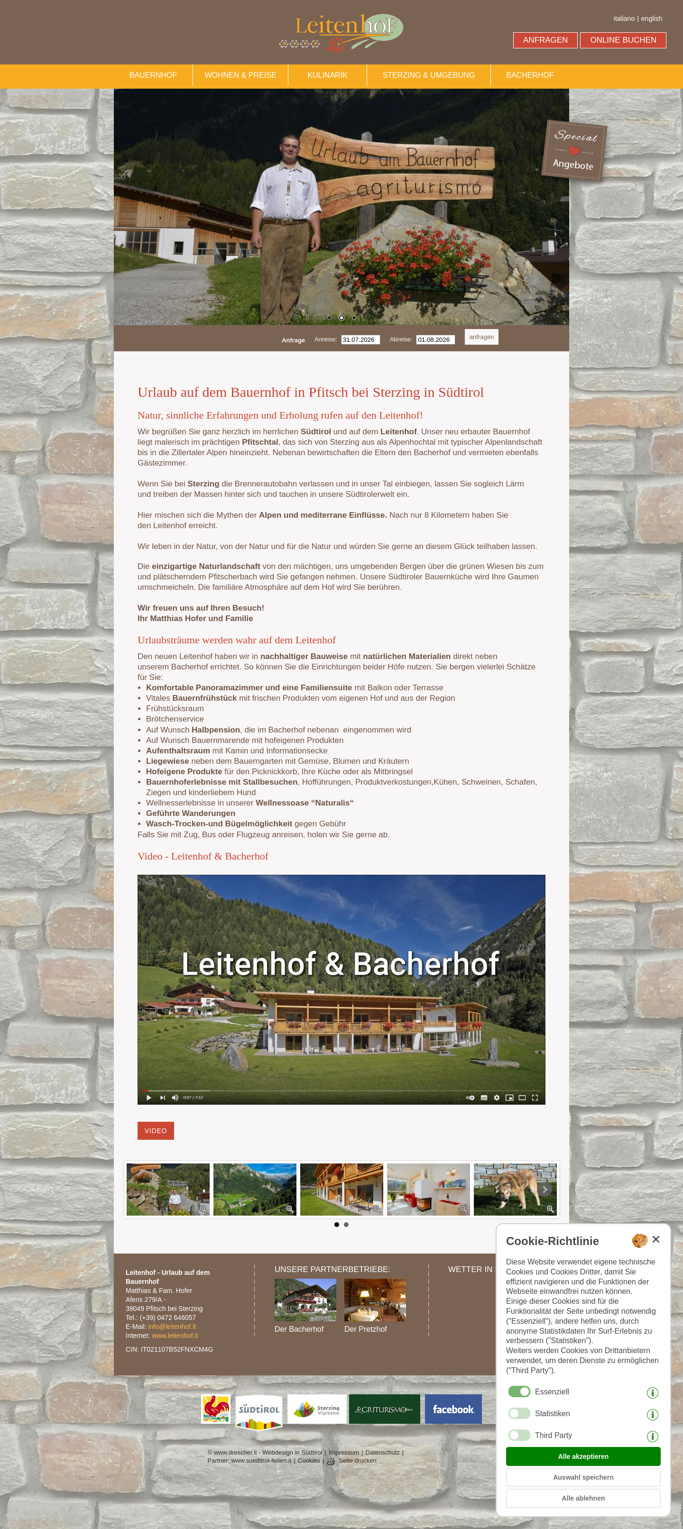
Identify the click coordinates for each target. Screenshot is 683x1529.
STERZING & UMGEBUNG (429, 75)
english (651, 18)
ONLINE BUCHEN (623, 40)
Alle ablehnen (583, 1498)
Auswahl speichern (583, 1477)
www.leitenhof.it (175, 1335)
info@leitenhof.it (172, 1326)
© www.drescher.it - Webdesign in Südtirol (265, 1452)
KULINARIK (327, 75)
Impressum (344, 1452)
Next (544, 1189)
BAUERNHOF (153, 75)
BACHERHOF (530, 75)
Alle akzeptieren (583, 1456)
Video (156, 1131)
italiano (624, 18)
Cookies (309, 1460)
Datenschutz (383, 1452)
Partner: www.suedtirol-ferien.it (250, 1460)
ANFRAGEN (545, 40)
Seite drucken (358, 1460)
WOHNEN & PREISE (240, 75)
